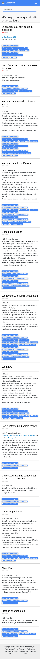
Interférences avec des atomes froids (18, 102)
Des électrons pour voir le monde (19, 426)
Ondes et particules (12, 511)
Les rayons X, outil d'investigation (20, 295)
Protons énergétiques (13, 610)
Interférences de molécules (16, 163)
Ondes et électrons (12, 231)
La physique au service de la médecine (17, 28)
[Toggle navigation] (35, 3)
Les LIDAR (7, 366)
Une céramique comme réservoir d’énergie (19, 67)
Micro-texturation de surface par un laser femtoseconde (19, 477)
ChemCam (7, 568)
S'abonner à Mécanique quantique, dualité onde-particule (2, 641)
